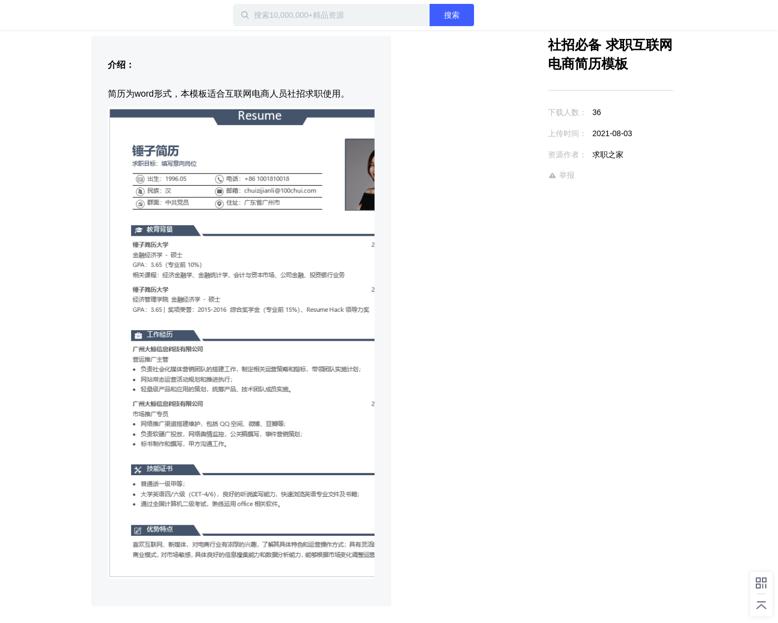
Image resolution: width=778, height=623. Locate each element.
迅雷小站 (149, 15)
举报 (561, 175)
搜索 (452, 15)
